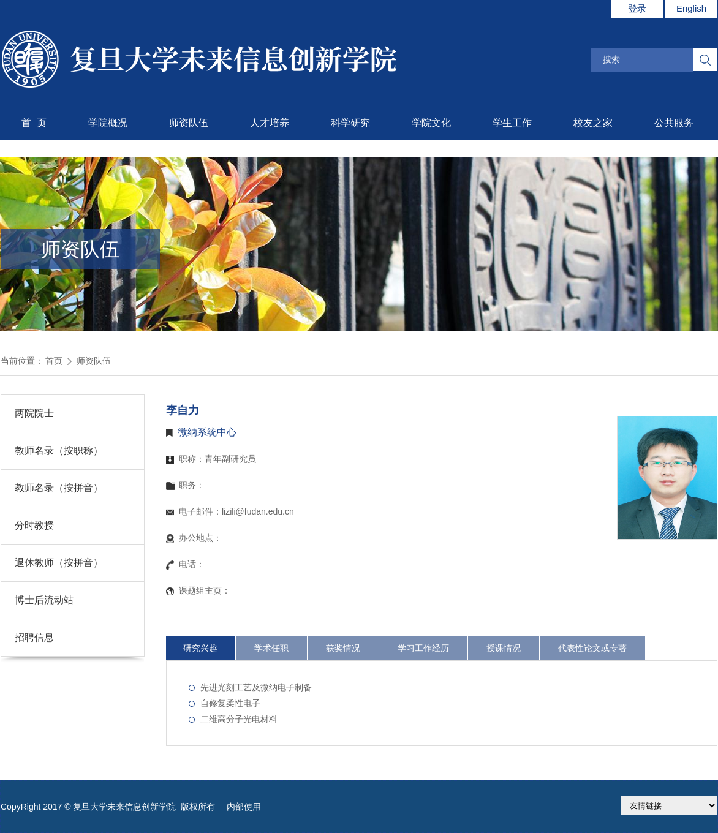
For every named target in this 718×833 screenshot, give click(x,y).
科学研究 (350, 123)
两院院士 (34, 413)
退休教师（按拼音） (59, 562)
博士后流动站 (44, 600)
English (691, 8)
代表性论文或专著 (592, 648)
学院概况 (107, 123)
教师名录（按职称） (59, 450)
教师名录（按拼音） (59, 488)
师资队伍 (188, 123)
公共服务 (673, 123)
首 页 (34, 123)
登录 (637, 8)
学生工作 (512, 123)
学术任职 (271, 648)
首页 (53, 361)
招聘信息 (34, 637)
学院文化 (431, 123)
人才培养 (269, 123)
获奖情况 (343, 648)
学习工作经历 (423, 648)
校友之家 (593, 123)
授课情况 (503, 648)
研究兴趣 (200, 648)
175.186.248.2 (669, 805)
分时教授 (34, 525)
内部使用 (244, 807)
